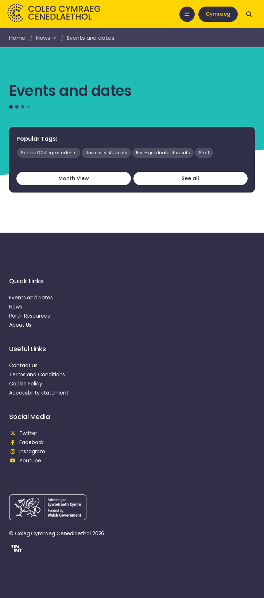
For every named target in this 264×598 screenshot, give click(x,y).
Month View (73, 178)
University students (106, 153)
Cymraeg (218, 14)
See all (190, 178)
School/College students (49, 153)
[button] (15, 549)
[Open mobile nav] (187, 14)
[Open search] (249, 14)
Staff (204, 153)
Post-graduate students (163, 153)
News (46, 38)
